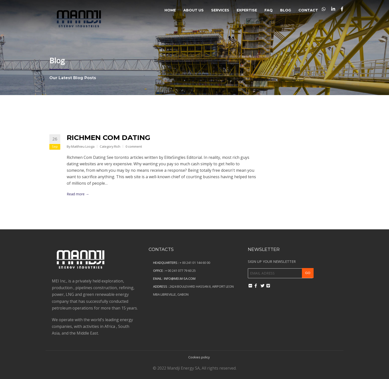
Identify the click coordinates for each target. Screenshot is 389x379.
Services (220, 10)
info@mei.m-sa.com (179, 278)
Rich (117, 146)
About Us (193, 10)
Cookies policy (199, 357)
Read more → (78, 194)
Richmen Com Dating (108, 137)
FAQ (268, 10)
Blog (285, 10)
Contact (308, 10)
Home (170, 10)
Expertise (247, 10)
